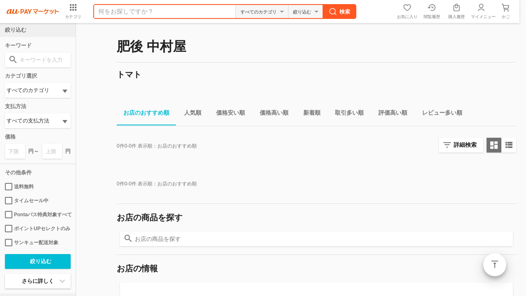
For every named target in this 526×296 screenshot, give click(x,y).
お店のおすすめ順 (143, 114)
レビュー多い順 (438, 114)
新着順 (309, 114)
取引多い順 (346, 114)
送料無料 (19, 186)
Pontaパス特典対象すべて (38, 214)
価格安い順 (227, 114)
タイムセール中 (26, 200)
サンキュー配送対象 (31, 242)
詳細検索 (465, 144)
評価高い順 (389, 114)
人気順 (189, 114)
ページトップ (494, 264)
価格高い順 (270, 114)
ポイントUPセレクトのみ (37, 228)
